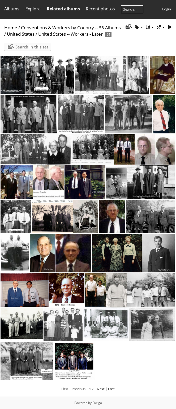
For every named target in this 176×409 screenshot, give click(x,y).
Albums (11, 9)
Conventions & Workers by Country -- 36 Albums (71, 27)
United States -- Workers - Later (71, 34)
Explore (33, 9)
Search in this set (31, 47)
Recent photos (100, 9)
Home (10, 27)
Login (166, 9)
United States (21, 34)
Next (101, 388)
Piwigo (97, 402)
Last (111, 388)
